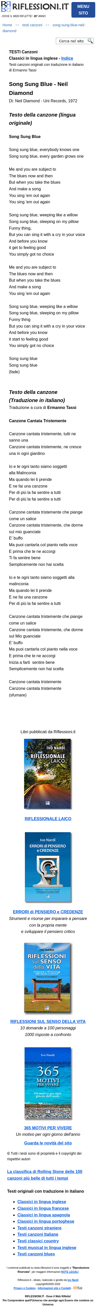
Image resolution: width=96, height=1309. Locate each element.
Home (7, 25)
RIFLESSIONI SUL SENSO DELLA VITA (48, 1021)
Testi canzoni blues (36, 1254)
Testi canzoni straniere (39, 1228)
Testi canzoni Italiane (37, 1234)
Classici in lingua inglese (41, 1202)
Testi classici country (38, 1241)
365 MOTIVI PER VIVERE (48, 1128)
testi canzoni (32, 25)
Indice (67, 58)
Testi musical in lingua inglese (46, 1247)
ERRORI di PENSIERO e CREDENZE (48, 912)
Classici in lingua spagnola (43, 1215)
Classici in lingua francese (43, 1208)
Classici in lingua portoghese (45, 1221)
